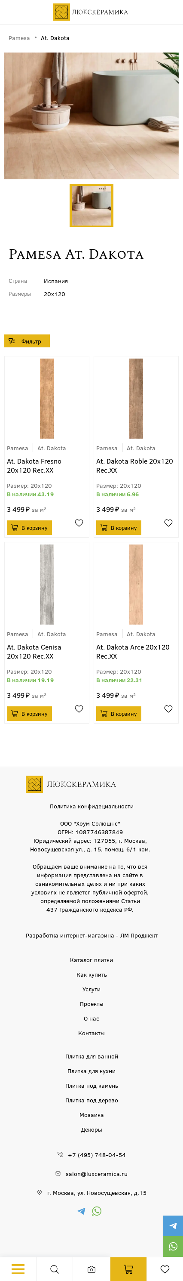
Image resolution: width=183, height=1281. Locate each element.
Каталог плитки (91, 959)
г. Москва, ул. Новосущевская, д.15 (96, 1192)
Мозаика (91, 1114)
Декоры (91, 1129)
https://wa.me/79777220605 (172, 1246)
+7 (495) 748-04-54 (97, 1154)
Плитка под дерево (91, 1099)
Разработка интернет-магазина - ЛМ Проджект (92, 935)
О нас (91, 1018)
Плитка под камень (91, 1085)
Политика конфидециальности (92, 805)
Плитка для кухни (91, 1070)
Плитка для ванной (91, 1056)
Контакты (91, 1032)
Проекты (92, 1003)
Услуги (91, 988)
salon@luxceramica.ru (97, 1173)
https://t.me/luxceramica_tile (172, 1226)
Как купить (91, 974)
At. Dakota (51, 447)
